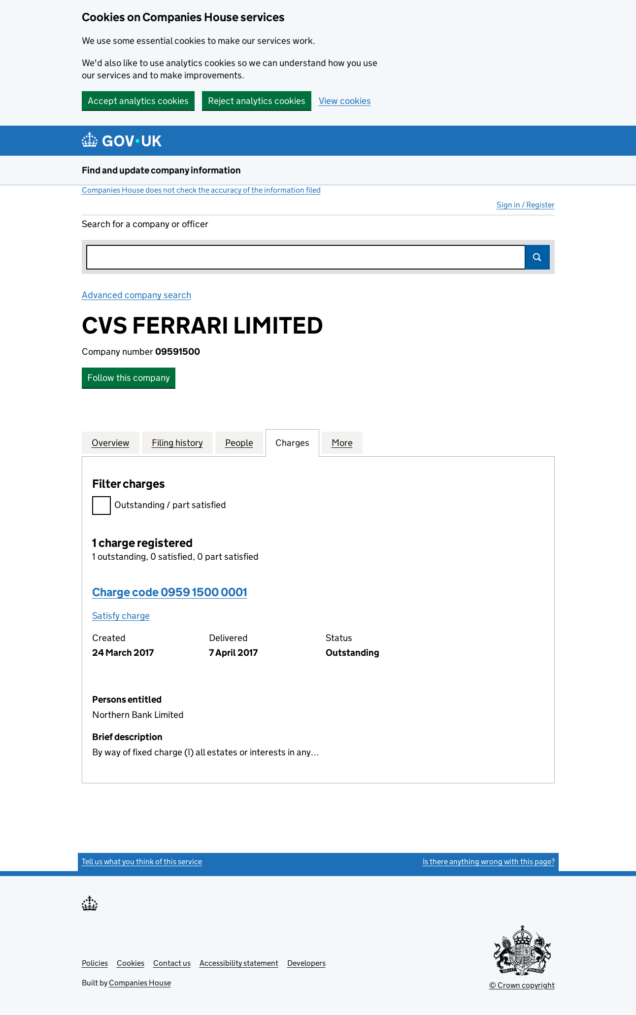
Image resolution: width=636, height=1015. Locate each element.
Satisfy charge (121, 615)
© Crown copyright (522, 985)
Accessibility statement (239, 963)
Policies (95, 963)
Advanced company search (136, 295)
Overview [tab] (111, 442)
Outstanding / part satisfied (159, 506)
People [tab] (239, 442)
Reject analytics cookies (256, 100)
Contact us (172, 963)
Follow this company (128, 377)
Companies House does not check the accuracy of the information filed (201, 190)
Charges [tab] (292, 442)
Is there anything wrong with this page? (489, 861)
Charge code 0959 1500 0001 (169, 592)
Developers (306, 963)
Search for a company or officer (145, 224)
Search (537, 257)
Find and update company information (161, 170)
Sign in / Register (526, 204)
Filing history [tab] (177, 442)
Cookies (130, 963)
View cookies (345, 100)
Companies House (140, 982)
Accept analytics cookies (138, 100)
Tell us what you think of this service (142, 861)
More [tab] (342, 442)
